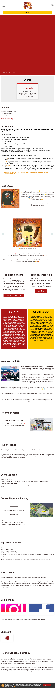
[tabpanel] (27, 178)
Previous (5, 180)
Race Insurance (36, 669)
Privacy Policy (16, 686)
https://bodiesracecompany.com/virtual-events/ (24, 609)
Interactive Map (14, 460)
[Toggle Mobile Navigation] (3, 5)
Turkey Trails (27, 34)
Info (12, 666)
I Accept (47, 685)
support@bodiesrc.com (29, 400)
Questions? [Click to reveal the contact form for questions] (27, 658)
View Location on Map (7, 64)
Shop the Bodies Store (14, 241)
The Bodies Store (37, 672)
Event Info (14, 672)
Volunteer (14, 676)
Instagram (17, 565)
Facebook (10, 565)
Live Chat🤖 (14, 669)
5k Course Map (14, 451)
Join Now (41, 237)
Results (13, 679)
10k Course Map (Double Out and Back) (14, 456)
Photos (34, 666)
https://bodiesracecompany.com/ (10, 636)
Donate (27, 12)
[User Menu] (52, 5)
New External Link (37, 676)
